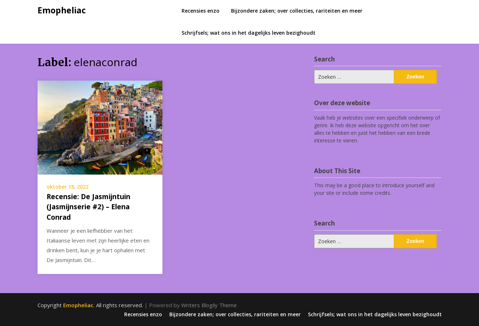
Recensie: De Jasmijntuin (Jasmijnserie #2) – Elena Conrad (88, 207)
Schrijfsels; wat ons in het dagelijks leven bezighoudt (248, 32)
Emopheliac (62, 10)
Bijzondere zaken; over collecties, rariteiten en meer (296, 10)
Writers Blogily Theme (209, 305)
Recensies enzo (200, 10)
